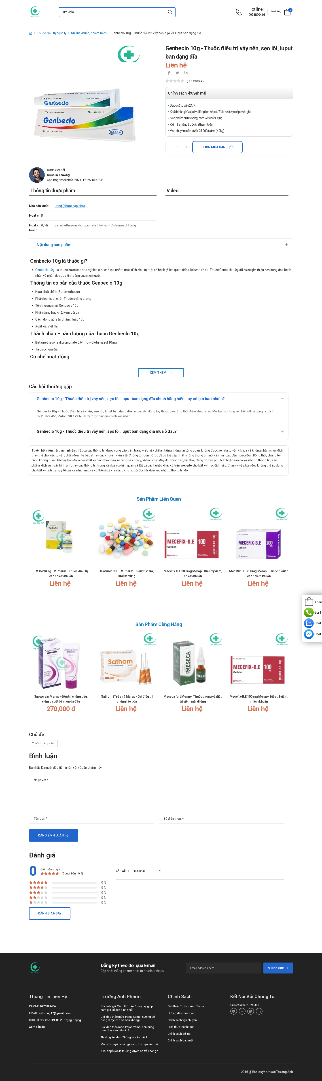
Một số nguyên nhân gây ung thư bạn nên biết (130, 1044)
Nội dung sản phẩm (54, 244)
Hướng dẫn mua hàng (181, 1013)
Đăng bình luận (51, 835)
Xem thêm (158, 372)
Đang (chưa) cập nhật (70, 206)
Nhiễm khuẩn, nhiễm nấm (89, 33)
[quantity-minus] (168, 147)
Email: (33, 1013)
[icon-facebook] (168, 73)
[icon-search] (170, 12)
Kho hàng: (36, 1020)
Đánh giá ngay (49, 913)
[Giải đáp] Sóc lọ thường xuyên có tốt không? (129, 1051)
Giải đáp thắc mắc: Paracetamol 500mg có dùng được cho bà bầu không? (128, 1018)
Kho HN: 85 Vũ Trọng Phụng (63, 1020)
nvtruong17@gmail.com (54, 1013)
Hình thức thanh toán (181, 1026)
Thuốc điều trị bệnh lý (51, 33)
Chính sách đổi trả (179, 1033)
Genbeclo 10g (45, 270)
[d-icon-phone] (239, 12)
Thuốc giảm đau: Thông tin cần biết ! (124, 1037)
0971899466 (256, 14)
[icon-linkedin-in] (185, 73)
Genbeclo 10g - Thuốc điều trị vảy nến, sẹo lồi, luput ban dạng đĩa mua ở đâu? (107, 431)
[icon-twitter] (177, 73)
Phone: (34, 1006)
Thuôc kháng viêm (43, 743)
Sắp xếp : (122, 870)
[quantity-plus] (186, 147)
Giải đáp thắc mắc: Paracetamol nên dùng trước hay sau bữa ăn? (127, 1028)
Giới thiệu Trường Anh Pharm (186, 1006)
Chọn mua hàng (214, 147)
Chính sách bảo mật (180, 1040)
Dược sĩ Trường (58, 175)
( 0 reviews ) (195, 81)
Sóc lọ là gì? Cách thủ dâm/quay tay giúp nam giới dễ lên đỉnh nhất (127, 1008)
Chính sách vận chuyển (182, 1020)
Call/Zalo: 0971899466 (244, 1005)
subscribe (278, 968)
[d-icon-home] (30, 33)
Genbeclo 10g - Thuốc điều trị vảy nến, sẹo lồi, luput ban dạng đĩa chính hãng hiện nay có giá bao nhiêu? (131, 398)
